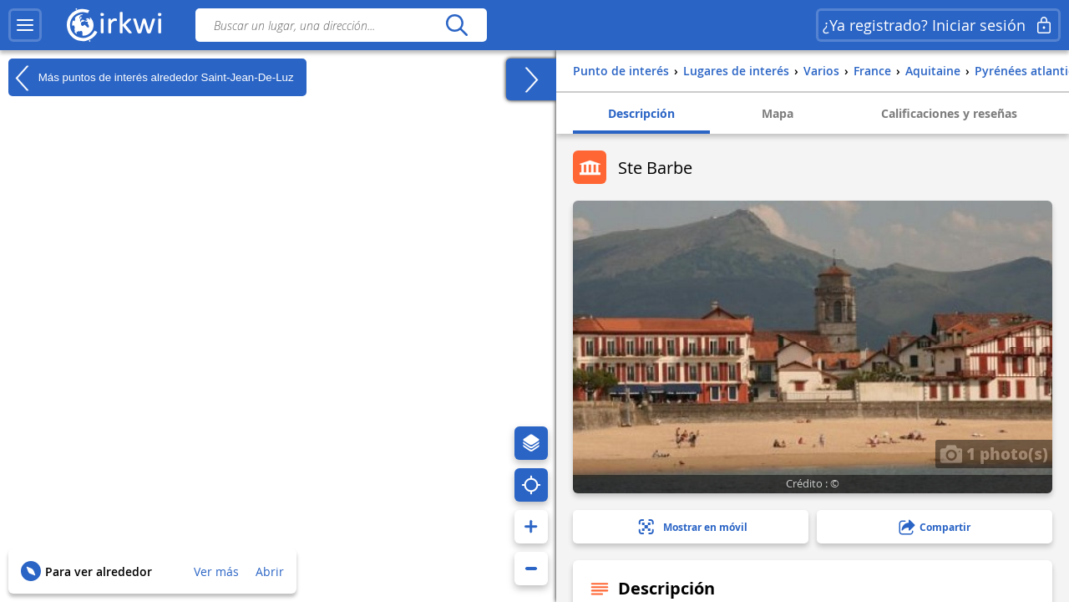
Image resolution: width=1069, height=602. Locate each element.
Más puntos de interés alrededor (151, 77)
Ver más (216, 571)
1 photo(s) (994, 453)
